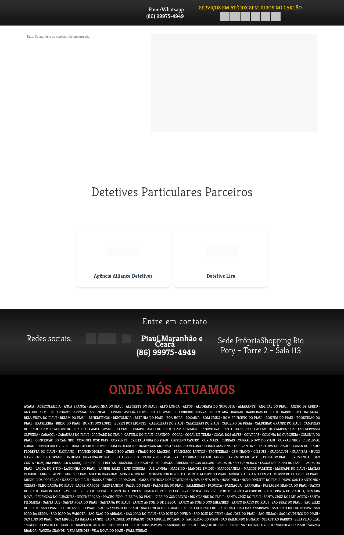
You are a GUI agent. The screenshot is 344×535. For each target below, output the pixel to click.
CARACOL (48, 434)
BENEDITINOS (99, 417)
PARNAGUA (233, 485)
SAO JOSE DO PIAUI (241, 513)
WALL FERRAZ (136, 530)
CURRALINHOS (289, 440)
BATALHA (311, 412)
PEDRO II (87, 491)
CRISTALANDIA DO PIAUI (149, 440)
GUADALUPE (279, 451)
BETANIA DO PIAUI (149, 417)
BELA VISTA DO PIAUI (40, 417)
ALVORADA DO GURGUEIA (215, 406)
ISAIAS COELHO (127, 457)
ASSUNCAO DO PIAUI (105, 412)
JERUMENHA (300, 457)
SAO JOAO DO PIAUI (141, 513)
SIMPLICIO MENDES (91, 525)
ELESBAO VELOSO (187, 446)
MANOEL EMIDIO (201, 468)
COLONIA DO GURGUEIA (280, 434)
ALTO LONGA (170, 406)
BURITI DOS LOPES (97, 423)
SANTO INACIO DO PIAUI (250, 502)
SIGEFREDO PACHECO (42, 525)
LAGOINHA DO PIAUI (79, 468)
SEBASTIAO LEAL (307, 519)
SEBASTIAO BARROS (277, 519)
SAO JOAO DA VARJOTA (68, 513)
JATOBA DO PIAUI (274, 457)
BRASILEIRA (44, 423)
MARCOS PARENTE (257, 468)
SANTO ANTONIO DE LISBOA (153, 502)
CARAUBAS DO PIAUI (73, 434)
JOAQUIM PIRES (49, 463)
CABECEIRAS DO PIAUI (166, 423)
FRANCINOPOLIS (90, 451)
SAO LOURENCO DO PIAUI (298, 513)
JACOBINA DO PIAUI (196, 457)
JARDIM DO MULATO (242, 457)
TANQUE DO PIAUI (213, 525)
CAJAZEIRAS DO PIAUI (202, 423)
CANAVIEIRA (209, 429)
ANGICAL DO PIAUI (273, 406)
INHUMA (73, 457)
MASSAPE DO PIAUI (290, 468)
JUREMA (181, 463)
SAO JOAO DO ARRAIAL (105, 513)
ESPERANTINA (245, 446)
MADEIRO (177, 468)
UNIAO (253, 525)
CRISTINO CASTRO (185, 440)
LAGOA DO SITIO (48, 468)
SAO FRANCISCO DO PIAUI (118, 508)
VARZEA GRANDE (52, 530)
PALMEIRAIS (195, 485)
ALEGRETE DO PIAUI (141, 406)
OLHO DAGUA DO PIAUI (55, 485)
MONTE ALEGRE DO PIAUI (206, 474)
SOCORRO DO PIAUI (124, 525)
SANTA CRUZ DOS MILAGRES (285, 496)
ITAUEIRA (171, 457)
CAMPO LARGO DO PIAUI (152, 429)
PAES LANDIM (112, 485)
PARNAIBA (252, 485)
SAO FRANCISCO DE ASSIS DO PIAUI (68, 508)
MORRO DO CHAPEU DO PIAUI (296, 474)
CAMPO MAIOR (185, 429)
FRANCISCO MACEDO (154, 451)
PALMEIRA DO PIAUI (168, 485)
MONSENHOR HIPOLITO (167, 474)
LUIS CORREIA (134, 468)
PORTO (225, 491)
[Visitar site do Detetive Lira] (221, 258)
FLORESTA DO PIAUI (39, 451)
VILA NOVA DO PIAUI (107, 530)
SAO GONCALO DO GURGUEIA (163, 508)
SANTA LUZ (51, 502)
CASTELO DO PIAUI (138, 434)
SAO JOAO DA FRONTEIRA (291, 508)
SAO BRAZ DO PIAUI (287, 502)
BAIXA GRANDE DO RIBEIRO (172, 412)
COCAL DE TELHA (198, 434)
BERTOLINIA (122, 417)
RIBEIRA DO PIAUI (139, 496)
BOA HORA (174, 417)
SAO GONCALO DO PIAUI (207, 508)
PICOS (136, 491)
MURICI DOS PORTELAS (41, 479)
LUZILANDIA (157, 468)
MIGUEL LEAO (75, 474)
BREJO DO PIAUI (68, 423)
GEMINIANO (240, 451)
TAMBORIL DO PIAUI (180, 525)
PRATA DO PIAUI (287, 491)
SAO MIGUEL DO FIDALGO (125, 519)
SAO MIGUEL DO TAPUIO (165, 519)
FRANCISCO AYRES (120, 451)
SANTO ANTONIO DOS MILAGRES (203, 502)
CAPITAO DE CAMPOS (270, 429)
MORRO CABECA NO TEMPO (250, 474)
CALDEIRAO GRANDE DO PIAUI (278, 423)
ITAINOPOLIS (152, 457)
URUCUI (267, 525)
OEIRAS (29, 485)
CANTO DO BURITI (237, 429)
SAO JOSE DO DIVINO (175, 513)
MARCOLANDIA (229, 468)
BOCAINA (193, 417)
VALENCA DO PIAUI (290, 525)
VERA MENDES (78, 530)
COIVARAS (251, 434)
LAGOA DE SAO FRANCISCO (237, 463)
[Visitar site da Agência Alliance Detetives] (123, 258)
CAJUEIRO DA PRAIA (237, 423)
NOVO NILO (230, 479)
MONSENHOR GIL (133, 474)
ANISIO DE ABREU (304, 406)
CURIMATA (210, 440)
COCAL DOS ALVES (228, 434)
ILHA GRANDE (53, 457)
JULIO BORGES (162, 463)
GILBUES (259, 451)
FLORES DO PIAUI (304, 446)
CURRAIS (228, 440)
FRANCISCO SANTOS (189, 451)
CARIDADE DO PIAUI (106, 434)
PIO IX (173, 491)
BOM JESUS (211, 417)
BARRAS (237, 412)
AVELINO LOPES (136, 412)
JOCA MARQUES (75, 463)
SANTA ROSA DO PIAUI (80, 502)
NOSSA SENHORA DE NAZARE (114, 479)
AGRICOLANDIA (48, 406)
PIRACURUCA (191, 491)
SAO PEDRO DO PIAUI (202, 519)
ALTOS (188, 406)
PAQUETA (215, 485)
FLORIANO (66, 451)
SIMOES (67, 525)
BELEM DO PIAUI (73, 417)
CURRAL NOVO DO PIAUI (256, 440)
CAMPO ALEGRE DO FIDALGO (63, 429)
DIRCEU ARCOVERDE (52, 446)
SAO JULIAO (267, 513)
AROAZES (64, 412)
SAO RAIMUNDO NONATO (240, 519)
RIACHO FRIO (113, 496)
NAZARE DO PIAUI (75, 479)
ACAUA (29, 406)
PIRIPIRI (210, 491)
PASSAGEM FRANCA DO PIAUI (285, 485)
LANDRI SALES (110, 468)
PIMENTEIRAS (154, 491)
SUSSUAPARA (152, 525)
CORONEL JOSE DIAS (92, 440)
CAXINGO (163, 434)
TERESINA (237, 525)
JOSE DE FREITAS (103, 463)
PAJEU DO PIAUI (138, 485)
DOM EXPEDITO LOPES (89, 446)
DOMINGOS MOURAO (155, 446)
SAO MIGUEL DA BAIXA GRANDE (79, 519)
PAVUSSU (70, 491)
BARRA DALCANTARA (212, 412)
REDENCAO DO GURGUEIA (54, 496)
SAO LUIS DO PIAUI (38, 519)
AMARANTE (247, 406)
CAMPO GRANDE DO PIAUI (109, 429)
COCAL (177, 434)
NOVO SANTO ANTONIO (300, 479)
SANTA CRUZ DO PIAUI (244, 496)
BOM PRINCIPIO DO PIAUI (242, 417)
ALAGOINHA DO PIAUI (106, 406)
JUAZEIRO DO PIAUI (133, 463)
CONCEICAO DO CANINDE (54, 440)
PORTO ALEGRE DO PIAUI (252, 491)
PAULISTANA (50, 491)
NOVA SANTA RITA (205, 479)
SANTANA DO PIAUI (115, 502)
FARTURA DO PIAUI (273, 446)
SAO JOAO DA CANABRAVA (249, 508)
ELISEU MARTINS (217, 446)
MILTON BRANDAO (103, 474)
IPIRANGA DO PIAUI (98, 457)
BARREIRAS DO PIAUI (262, 412)
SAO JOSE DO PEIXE (208, 513)
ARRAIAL (80, 412)
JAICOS (219, 457)
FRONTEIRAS (218, 451)
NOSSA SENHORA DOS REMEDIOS (163, 479)
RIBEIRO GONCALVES (171, 496)
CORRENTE (119, 440)
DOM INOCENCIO (123, 446)
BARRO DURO (291, 412)
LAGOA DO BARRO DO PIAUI (281, 463)
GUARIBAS (300, 451)
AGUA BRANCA (75, 406)
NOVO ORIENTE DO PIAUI (261, 479)
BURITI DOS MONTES (130, 423)
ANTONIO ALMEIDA (39, 412)
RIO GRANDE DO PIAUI (207, 496)
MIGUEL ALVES (51, 474)
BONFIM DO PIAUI (279, 417)
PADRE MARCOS (87, 485)
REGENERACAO (88, 496)
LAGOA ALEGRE (202, 463)
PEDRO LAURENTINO (113, 491)
